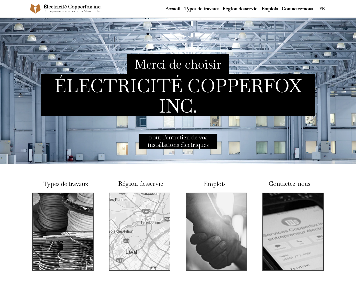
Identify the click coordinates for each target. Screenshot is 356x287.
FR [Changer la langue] (322, 8)
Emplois (269, 9)
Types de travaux (201, 9)
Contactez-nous (297, 9)
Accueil (172, 9)
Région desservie (239, 9)
